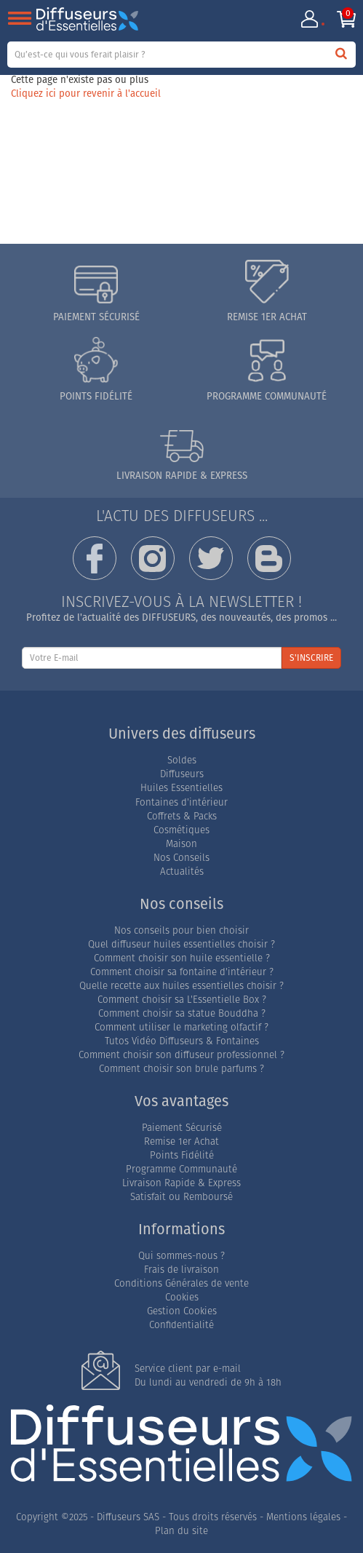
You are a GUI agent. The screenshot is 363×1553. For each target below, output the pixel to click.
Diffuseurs (182, 774)
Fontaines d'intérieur (181, 803)
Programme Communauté (181, 1170)
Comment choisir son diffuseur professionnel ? (181, 1055)
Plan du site (181, 1531)
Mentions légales (303, 1517)
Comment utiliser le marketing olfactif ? (181, 1028)
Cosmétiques (181, 830)
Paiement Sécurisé (182, 1128)
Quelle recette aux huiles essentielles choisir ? (181, 986)
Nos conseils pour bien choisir (181, 931)
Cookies (182, 1298)
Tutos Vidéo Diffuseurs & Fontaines (182, 1041)
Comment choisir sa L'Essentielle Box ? (181, 1000)
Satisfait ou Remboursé (181, 1197)
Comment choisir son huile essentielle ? (182, 959)
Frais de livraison (181, 1270)
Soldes (181, 761)
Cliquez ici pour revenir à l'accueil (86, 94)
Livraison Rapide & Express (181, 1183)
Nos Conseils (181, 858)
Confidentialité (181, 1325)
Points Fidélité (182, 1156)
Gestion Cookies (182, 1311)
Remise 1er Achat (181, 1142)
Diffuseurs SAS (128, 1517)
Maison (181, 844)
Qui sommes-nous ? (181, 1256)
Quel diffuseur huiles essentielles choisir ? (181, 945)
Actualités (182, 872)
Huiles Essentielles (181, 788)
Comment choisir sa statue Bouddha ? (182, 1014)
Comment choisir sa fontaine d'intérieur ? (182, 972)
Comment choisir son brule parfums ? (181, 1069)
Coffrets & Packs (182, 817)
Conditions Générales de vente (181, 1284)
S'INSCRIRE (311, 658)
